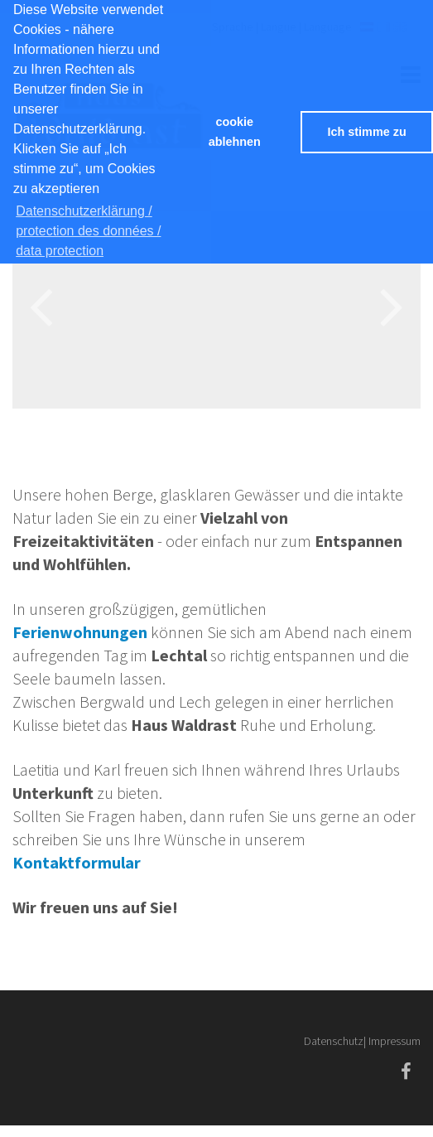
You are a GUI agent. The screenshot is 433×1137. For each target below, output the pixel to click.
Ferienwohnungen (79, 632)
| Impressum (392, 1040)
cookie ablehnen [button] (235, 131)
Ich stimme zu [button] (367, 131)
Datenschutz (333, 1040)
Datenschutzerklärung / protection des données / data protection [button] (88, 231)
